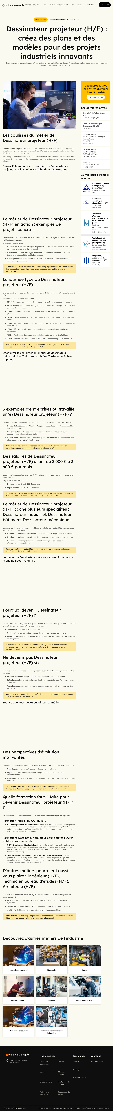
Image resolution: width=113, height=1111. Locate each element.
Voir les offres (95, 97)
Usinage (43, 1072)
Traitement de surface (64, 1083)
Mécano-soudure (61, 1073)
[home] (13, 5)
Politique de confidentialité (62, 1108)
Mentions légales (45, 1108)
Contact (105, 5)
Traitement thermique (44, 1093)
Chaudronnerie (46, 1082)
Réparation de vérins (64, 1093)
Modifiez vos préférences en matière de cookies (92, 1108)
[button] (33, 5)
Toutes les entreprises (44, 1063)
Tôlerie (61, 1062)
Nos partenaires (97, 1062)
